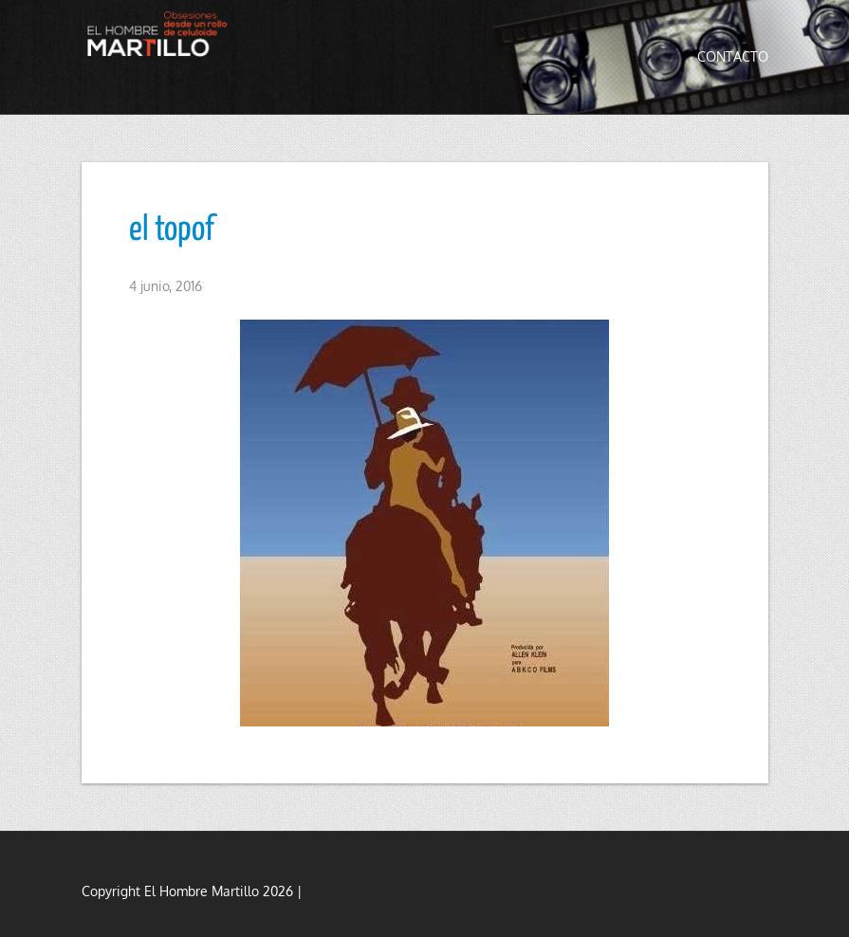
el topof (171, 230)
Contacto (732, 56)
